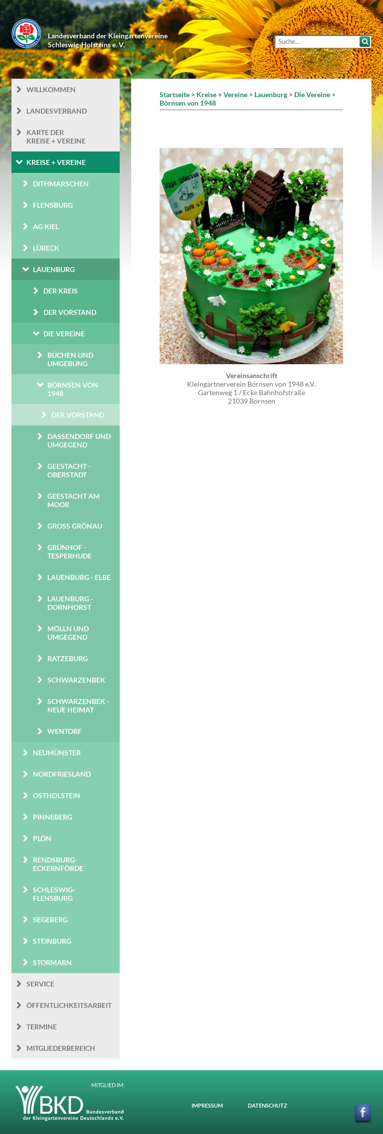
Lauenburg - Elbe (79, 577)
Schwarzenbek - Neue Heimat (78, 705)
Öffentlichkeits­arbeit (69, 1005)
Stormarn (52, 962)
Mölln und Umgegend (68, 632)
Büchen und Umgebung (70, 359)
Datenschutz (267, 1105)
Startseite (175, 94)
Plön (42, 838)
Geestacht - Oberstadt (69, 470)
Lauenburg (54, 269)
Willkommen (51, 89)
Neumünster (57, 752)
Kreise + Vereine (56, 162)
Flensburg (53, 205)
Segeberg (50, 919)
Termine (41, 1026)
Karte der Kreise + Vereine (56, 136)
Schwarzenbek (76, 680)
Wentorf (64, 731)
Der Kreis (60, 290)
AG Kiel (46, 226)
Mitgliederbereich (60, 1048)
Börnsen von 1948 (72, 389)
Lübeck (46, 248)
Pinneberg (52, 817)
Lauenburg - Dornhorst (70, 602)
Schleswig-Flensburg (54, 893)
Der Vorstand (69, 312)
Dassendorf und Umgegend (79, 440)
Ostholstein (56, 795)
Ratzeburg (67, 658)
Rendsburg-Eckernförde (58, 863)
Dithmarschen (61, 183)
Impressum (207, 1105)
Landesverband (56, 111)
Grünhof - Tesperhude (69, 551)
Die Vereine (64, 333)
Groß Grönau (74, 526)
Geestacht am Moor (73, 500)
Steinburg (52, 941)
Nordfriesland (62, 774)
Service (40, 984)
